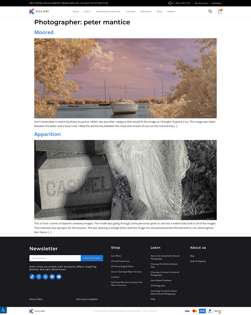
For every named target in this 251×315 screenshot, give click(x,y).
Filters (87, 11)
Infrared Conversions (120, 261)
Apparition (47, 134)
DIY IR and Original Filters (122, 266)
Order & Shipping (197, 261)
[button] (3, 310)
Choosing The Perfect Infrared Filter (164, 265)
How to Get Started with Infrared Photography (165, 257)
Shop (75, 11)
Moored (44, 32)
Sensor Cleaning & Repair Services (126, 271)
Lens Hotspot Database (161, 280)
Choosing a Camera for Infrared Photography (165, 273)
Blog (159, 11)
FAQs (153, 299)
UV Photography (158, 285)
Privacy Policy (36, 299)
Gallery (171, 11)
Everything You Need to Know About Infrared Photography (164, 292)
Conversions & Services (108, 11)
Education (146, 11)
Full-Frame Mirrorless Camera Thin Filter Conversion (126, 283)
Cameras (130, 11)
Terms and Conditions (87, 299)
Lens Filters (116, 255)
